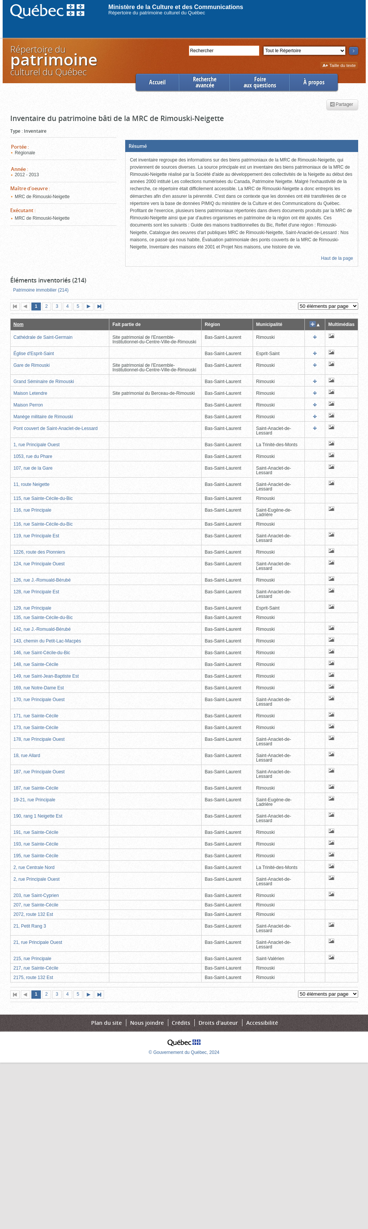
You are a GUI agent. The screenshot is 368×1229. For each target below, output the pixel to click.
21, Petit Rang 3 (30, 926)
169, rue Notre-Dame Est (39, 688)
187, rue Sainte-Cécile (36, 788)
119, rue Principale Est (36, 535)
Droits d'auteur (218, 1022)
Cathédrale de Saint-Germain (43, 337)
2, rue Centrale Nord (34, 867)
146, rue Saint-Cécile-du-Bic (42, 652)
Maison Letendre (30, 393)
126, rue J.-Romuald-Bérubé (42, 580)
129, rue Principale (32, 608)
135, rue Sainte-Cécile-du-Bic (43, 617)
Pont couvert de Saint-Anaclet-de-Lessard (56, 428)
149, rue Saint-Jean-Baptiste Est (46, 676)
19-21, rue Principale (35, 799)
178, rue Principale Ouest (39, 739)
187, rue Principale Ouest (39, 771)
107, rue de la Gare (33, 468)
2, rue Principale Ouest (37, 879)
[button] (241, 146)
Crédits (181, 1022)
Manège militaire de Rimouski (43, 416)
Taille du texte (339, 66)
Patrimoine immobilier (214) (41, 290)
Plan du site (106, 1022)
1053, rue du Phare (33, 456)
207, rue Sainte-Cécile (36, 905)
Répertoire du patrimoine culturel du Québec (157, 13)
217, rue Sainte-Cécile (36, 968)
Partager (341, 105)
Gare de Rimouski (32, 365)
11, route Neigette (32, 484)
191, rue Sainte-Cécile (36, 832)
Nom (19, 324)
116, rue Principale (32, 510)
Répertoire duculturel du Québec (53, 60)
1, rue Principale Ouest (37, 444)
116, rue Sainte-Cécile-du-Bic (43, 524)
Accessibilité (262, 1022)
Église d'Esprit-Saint (34, 353)
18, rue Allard (27, 755)
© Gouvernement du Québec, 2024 (184, 1052)
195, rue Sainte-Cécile (36, 855)
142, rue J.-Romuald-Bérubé (42, 629)
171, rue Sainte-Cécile (36, 715)
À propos (314, 82)
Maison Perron (28, 405)
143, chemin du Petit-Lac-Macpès (47, 641)
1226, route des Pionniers (39, 552)
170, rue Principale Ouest (39, 699)
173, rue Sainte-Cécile (36, 727)
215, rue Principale (32, 958)
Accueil (157, 82)
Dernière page (101, 307)
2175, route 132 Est (33, 977)
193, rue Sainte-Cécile (36, 844)
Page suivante (90, 307)
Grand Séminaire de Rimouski (44, 381)
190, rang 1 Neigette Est (38, 816)
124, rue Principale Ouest (39, 563)
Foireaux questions (260, 82)
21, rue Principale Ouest (38, 942)
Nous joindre (147, 1022)
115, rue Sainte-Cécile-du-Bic (43, 498)
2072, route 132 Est (33, 914)
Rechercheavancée (204, 82)
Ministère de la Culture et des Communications (176, 7)
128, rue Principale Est (36, 591)
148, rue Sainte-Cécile (36, 664)
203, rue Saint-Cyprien (36, 895)
